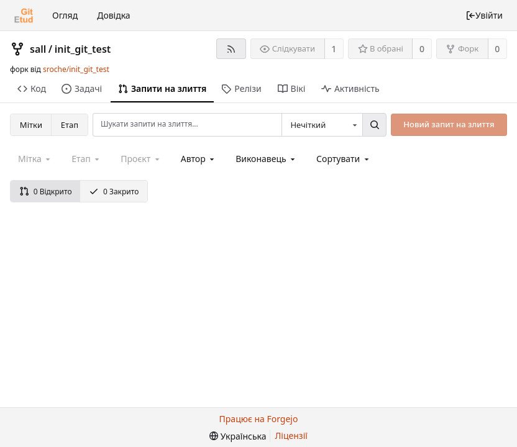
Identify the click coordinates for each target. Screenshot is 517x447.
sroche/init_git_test (76, 69)
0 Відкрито (45, 191)
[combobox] (321, 125)
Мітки (31, 124)
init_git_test (83, 49)
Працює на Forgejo (258, 419)
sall (38, 49)
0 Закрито (114, 191)
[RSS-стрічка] (230, 48)
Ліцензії (291, 435)
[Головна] (23, 15)
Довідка (113, 15)
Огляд (65, 15)
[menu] (343, 158)
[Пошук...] (374, 125)
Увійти (484, 15)
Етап (69, 124)
